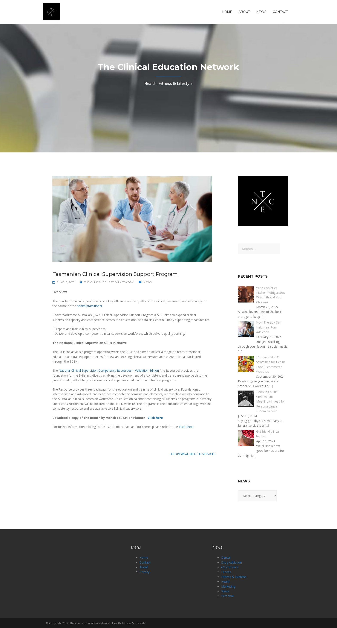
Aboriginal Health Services (192, 454)
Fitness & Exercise (234, 577)
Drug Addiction (231, 562)
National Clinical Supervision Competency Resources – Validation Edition (109, 370)
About (244, 12)
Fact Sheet (186, 427)
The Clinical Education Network (108, 282)
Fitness (226, 572)
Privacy (144, 572)
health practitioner (89, 306)
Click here (155, 418)
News (261, 12)
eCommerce (229, 567)
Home (227, 12)
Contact (280, 12)
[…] (263, 317)
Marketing (228, 586)
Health (225, 581)
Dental (225, 557)
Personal (227, 596)
